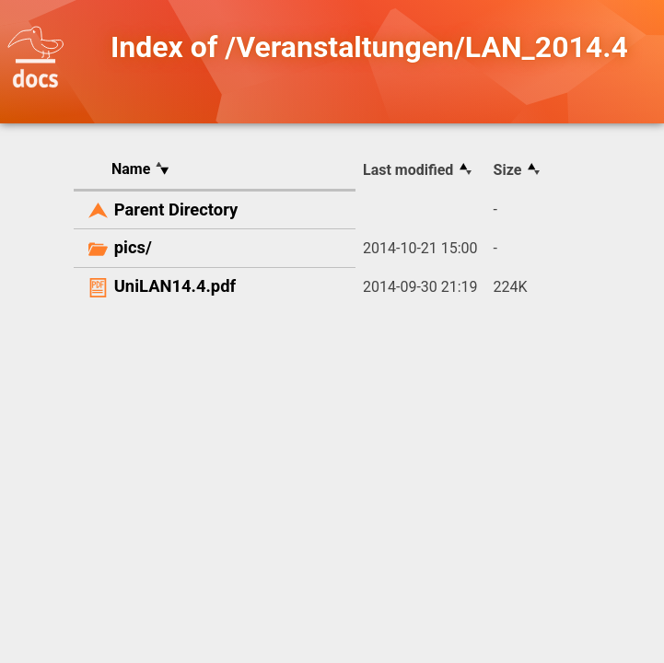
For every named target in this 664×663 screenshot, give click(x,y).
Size (508, 170)
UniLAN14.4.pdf (175, 286)
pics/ (133, 247)
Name (130, 169)
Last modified (408, 170)
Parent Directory (176, 209)
